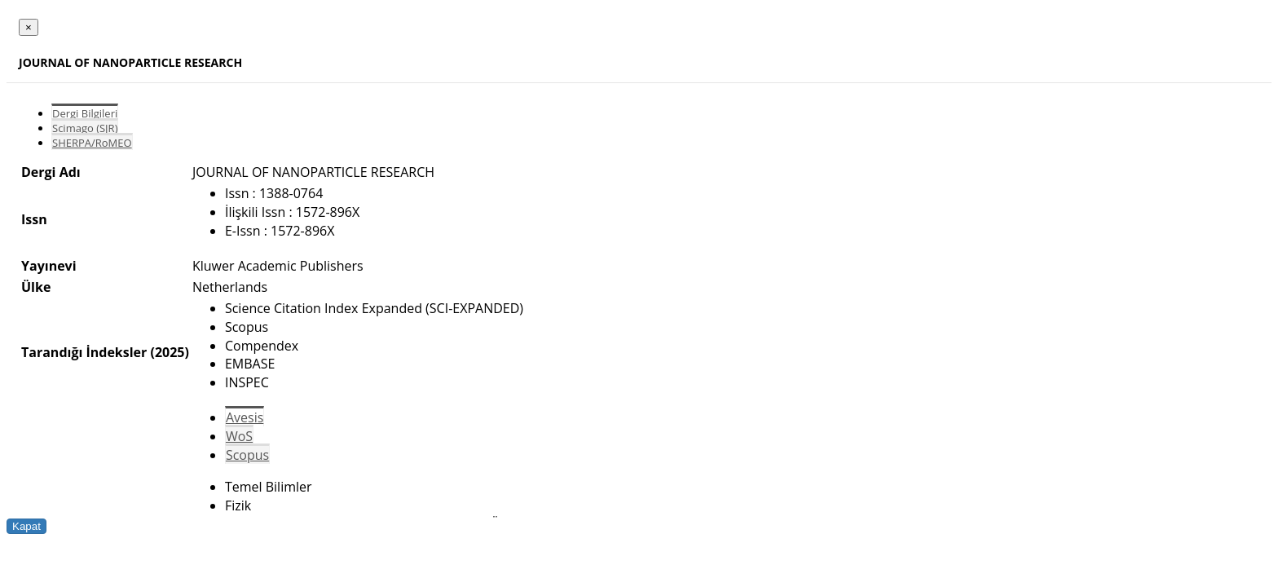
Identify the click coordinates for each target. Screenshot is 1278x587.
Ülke (36, 287)
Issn (34, 219)
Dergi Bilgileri (84, 113)
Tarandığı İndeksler (84, 352)
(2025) (169, 352)
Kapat (26, 526)
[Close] (28, 27)
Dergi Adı (51, 172)
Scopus (247, 455)
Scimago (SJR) (84, 128)
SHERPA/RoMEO (92, 142)
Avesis (244, 417)
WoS (239, 436)
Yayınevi (49, 266)
